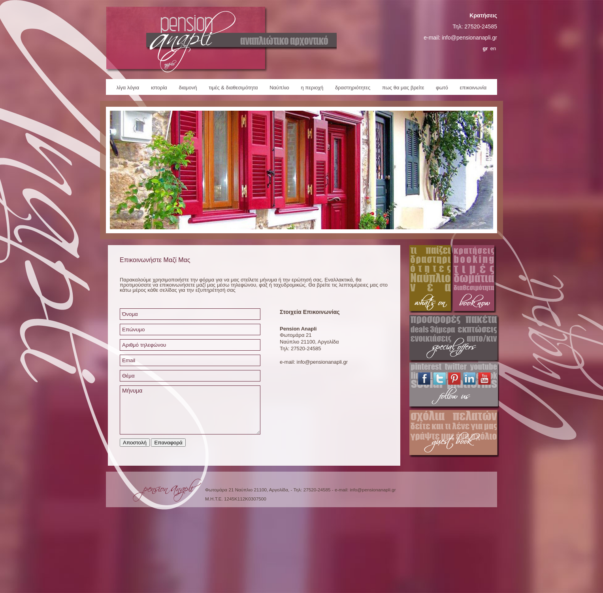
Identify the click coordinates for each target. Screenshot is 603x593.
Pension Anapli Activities (431, 280)
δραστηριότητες (352, 87)
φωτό (442, 87)
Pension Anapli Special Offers (454, 339)
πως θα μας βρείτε (403, 87)
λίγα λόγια (128, 87)
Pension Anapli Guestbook (454, 433)
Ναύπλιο (279, 87)
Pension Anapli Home (221, 39)
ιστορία (159, 87)
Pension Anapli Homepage (167, 492)
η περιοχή (312, 87)
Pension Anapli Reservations (474, 280)
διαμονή (188, 87)
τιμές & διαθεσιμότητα (233, 87)
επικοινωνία (473, 87)
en (493, 48)
